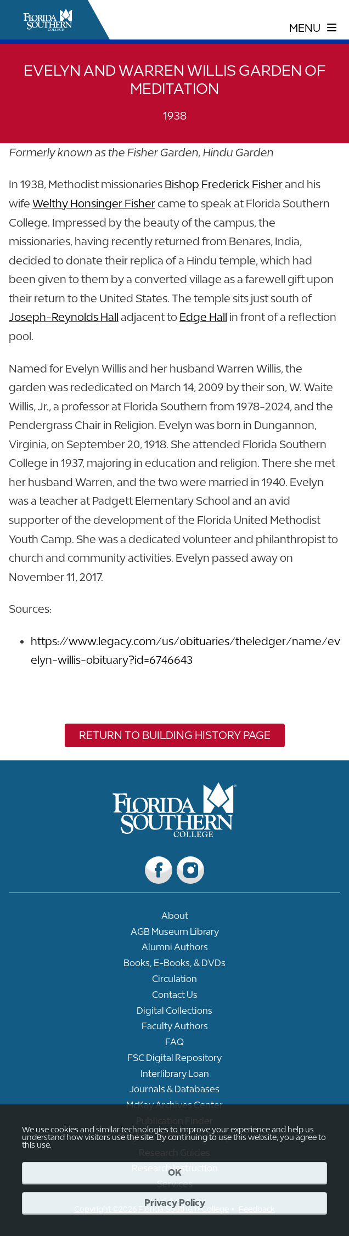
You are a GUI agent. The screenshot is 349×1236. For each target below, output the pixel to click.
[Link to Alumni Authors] (174, 950)
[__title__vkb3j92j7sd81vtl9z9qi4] (174, 833)
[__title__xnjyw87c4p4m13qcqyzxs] (48, 20)
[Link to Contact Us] (174, 998)
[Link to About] (174, 919)
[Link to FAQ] (174, 1045)
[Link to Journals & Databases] (174, 1092)
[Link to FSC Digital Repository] (174, 1061)
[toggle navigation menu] (313, 28)
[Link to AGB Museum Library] (174, 934)
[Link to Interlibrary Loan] (174, 1077)
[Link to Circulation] (174, 982)
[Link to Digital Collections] (174, 1013)
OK (175, 1172)
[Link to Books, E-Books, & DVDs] (174, 966)
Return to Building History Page (175, 735)
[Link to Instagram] (190, 870)
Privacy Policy (174, 1202)
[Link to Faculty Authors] (174, 1029)
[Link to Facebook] (158, 870)
